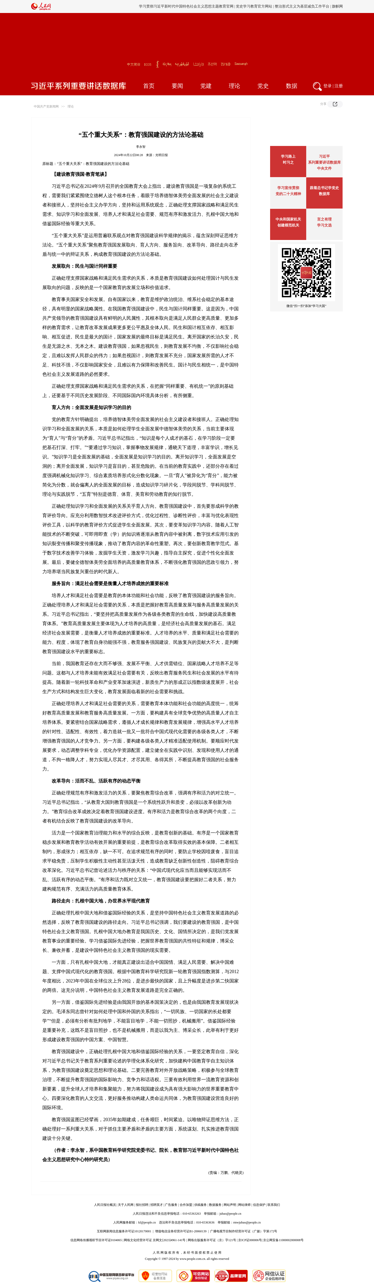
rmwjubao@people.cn (247, 1222)
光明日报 (161, 155)
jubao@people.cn (230, 1213)
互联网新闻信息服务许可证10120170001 (124, 1231)
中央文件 (324, 168)
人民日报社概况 (105, 1205)
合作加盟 (186, 1205)
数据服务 (215, 1205)
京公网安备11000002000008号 (283, 1240)
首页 (149, 86)
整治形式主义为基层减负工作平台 (302, 6)
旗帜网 (337, 6)
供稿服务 (200, 1205)
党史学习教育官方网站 (254, 6)
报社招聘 (142, 1205)
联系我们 (274, 1205)
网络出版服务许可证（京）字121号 (212, 1240)
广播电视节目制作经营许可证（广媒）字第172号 (243, 1231)
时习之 (288, 162)
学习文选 (324, 225)
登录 (327, 86)
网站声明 (230, 1205)
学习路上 (288, 156)
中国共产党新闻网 (46, 106)
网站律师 (244, 1205)
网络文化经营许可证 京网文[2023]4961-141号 (154, 1240)
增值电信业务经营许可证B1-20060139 (180, 1231)
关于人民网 (125, 1205)
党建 (206, 86)
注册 (339, 86)
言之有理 (324, 219)
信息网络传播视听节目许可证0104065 (96, 1240)
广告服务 (171, 1205)
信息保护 (259, 1205)
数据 (291, 86)
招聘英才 (156, 1205)
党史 (263, 86)
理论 (234, 86)
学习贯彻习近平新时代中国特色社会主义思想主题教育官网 (186, 6)
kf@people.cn (147, 1222)
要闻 (177, 86)
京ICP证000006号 (250, 1240)
